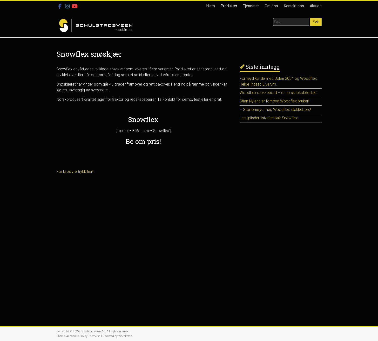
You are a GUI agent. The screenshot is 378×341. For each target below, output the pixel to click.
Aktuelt (316, 6)
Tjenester (251, 6)
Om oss (271, 6)
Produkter (229, 6)
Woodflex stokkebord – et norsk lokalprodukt (278, 92)
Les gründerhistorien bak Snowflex (269, 118)
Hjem (210, 6)
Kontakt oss (294, 6)
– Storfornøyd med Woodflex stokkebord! (275, 109)
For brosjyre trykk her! (74, 171)
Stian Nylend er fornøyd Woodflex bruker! (274, 101)
